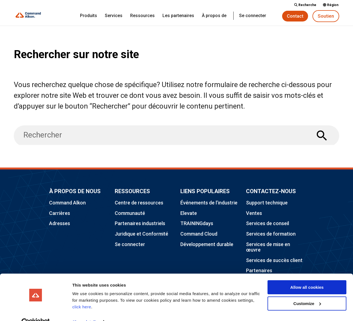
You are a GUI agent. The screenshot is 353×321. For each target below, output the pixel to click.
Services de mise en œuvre (268, 247)
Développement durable (206, 244)
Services (113, 16)
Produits (88, 16)
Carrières (59, 213)
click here (81, 295)
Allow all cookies (307, 275)
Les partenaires (178, 16)
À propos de (214, 16)
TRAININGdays (196, 223)
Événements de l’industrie (208, 203)
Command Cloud (198, 234)
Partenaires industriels (140, 223)
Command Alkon (67, 203)
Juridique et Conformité (141, 234)
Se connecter (252, 16)
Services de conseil (267, 223)
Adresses (59, 223)
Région (330, 5)
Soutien (326, 16)
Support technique (267, 203)
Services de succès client (274, 260)
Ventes (254, 213)
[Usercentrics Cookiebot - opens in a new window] (36, 310)
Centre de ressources (139, 203)
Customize (307, 291)
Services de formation (271, 234)
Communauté (130, 213)
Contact (295, 16)
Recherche (305, 5)
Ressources (142, 16)
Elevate (188, 213)
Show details (85, 310)
